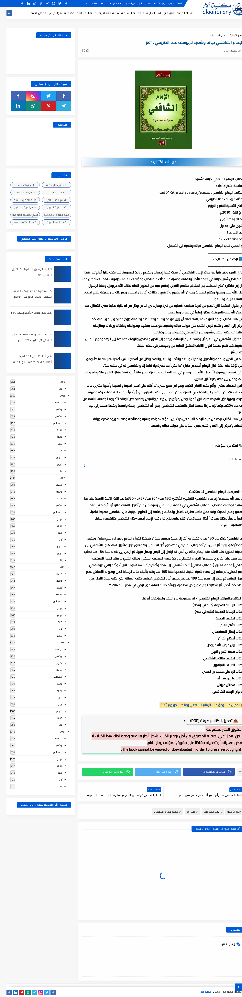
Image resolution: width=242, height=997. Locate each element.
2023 (56, 567)
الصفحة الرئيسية (168, 3)
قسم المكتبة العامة (19, 222)
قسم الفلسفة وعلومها (18, 214)
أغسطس (51, 423)
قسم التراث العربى (50, 207)
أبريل (53, 450)
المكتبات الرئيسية (146, 12)
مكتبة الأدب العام (80, 12)
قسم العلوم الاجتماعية (50, 214)
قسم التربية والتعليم (18, 207)
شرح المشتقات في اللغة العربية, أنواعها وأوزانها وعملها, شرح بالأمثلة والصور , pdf (26, 362)
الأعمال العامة (32, 12)
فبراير (53, 464)
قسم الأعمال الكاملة (18, 199)
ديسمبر (52, 402)
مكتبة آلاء (199, 991)
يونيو (53, 436)
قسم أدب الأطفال (18, 192)
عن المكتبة (124, 3)
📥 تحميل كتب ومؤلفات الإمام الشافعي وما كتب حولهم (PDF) (195, 705)
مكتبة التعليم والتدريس (55, 12)
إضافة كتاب (85, 3)
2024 (56, 477)
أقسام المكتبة (178, 12)
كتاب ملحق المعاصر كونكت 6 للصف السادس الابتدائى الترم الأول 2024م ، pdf (25, 297)
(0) (79, 50)
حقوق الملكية (138, 3)
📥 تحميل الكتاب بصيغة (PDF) (208, 720)
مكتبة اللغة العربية (102, 12)
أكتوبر (53, 498)
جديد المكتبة (153, 3)
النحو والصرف (50, 192)
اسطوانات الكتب (18, 185)
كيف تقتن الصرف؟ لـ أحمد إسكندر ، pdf (25, 312)
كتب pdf (186, 811)
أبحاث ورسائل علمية (50, 185)
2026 (56, 381)
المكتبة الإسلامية (124, 12)
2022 (56, 642)
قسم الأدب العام (50, 199)
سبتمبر (52, 416)
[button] (202, 772)
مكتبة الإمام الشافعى (161, 811)
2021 (56, 731)
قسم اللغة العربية (50, 222)
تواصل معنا (99, 3)
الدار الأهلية (229, 35)
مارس (53, 457)
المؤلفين (162, 12)
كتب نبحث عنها (211, 35)
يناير (54, 388)
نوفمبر (52, 409)
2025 (56, 395)
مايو (53, 443)
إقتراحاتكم (111, 3)
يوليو (53, 429)
